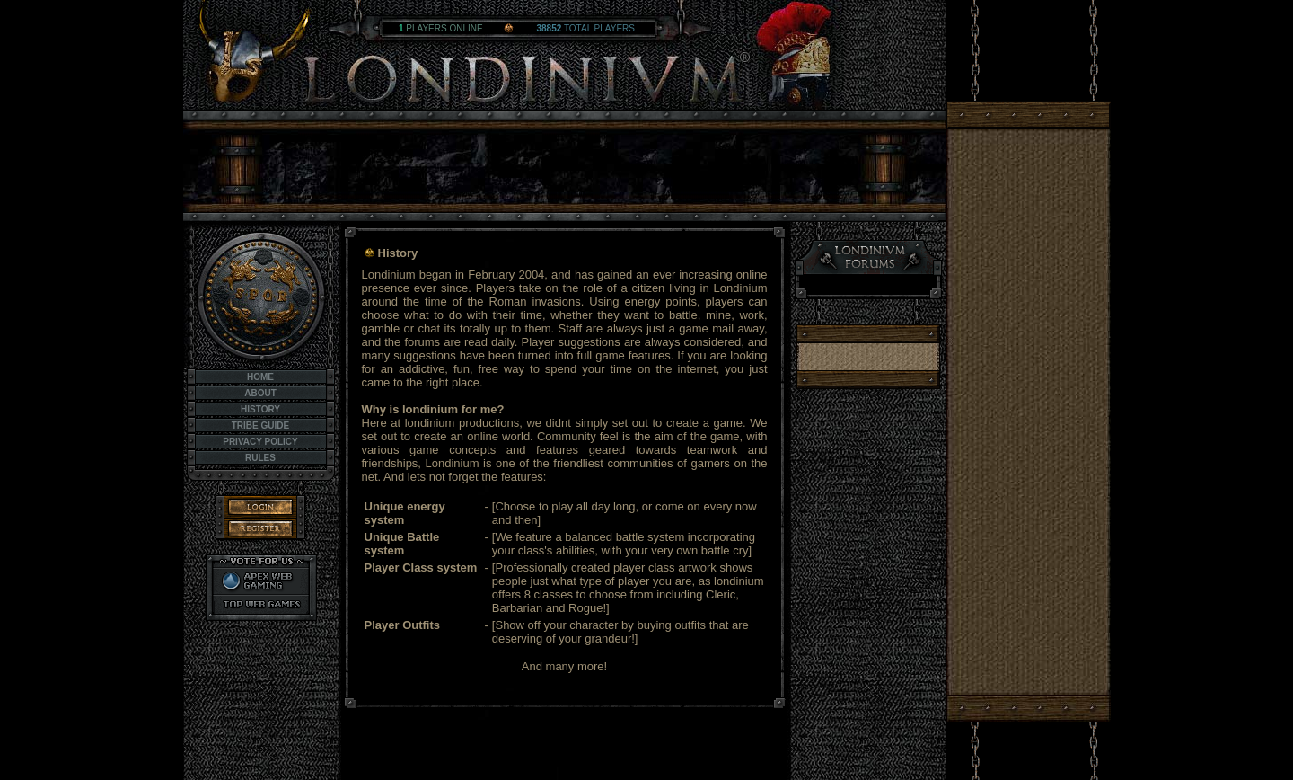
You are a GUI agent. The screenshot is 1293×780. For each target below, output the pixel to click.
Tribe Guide (260, 425)
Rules (260, 458)
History (260, 409)
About (260, 393)
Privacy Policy (260, 442)
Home (260, 377)
